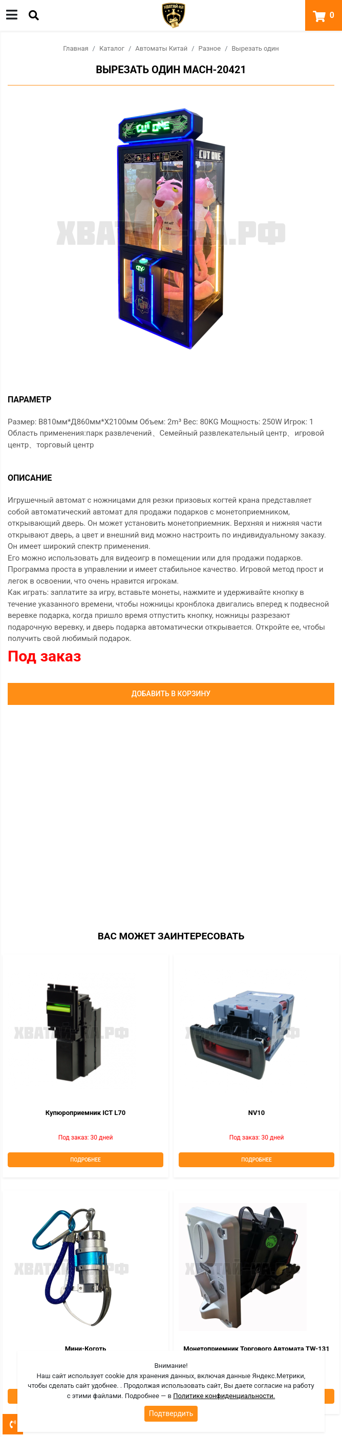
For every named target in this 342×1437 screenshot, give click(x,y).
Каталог (111, 48)
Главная (75, 48)
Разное (210, 48)
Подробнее (85, 1160)
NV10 (256, 1113)
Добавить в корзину (171, 694)
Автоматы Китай (161, 48)
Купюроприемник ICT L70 (85, 1113)
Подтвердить (171, 1413)
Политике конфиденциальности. (224, 1396)
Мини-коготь (85, 1349)
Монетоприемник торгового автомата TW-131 (256, 1349)
